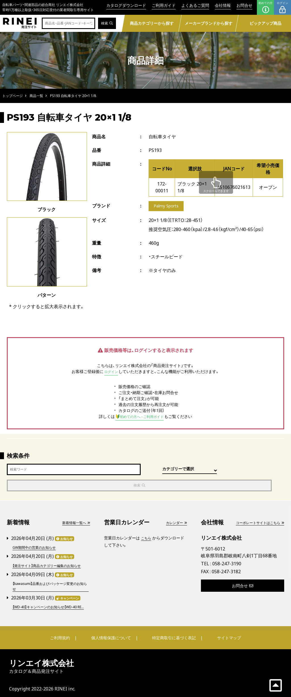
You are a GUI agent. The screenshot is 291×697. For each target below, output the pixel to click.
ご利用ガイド (164, 5)
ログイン (282, 7)
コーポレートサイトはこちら (256, 507)
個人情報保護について (112, 633)
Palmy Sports (168, 206)
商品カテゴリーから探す (152, 23)
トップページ (12, 95)
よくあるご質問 (195, 5)
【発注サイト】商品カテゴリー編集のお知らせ (50, 552)
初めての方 (265, 7)
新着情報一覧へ (74, 507)
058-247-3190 (226, 548)
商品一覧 (36, 95)
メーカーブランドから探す (208, 23)
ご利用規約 (65, 633)
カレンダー (175, 507)
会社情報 (223, 5)
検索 (106, 23)
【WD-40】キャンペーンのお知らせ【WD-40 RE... (50, 599)
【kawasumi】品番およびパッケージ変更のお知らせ (50, 575)
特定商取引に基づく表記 (172, 633)
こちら (147, 522)
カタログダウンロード (126, 5)
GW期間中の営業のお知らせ (38, 531)
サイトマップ (224, 633)
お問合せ (244, 5)
